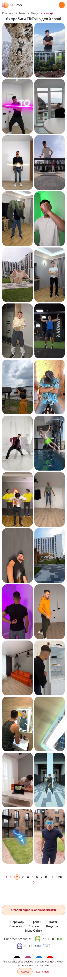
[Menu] (62, 5)
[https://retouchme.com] (49, 939)
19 (54, 877)
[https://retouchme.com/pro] (33, 946)
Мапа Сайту (33, 930)
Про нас (34, 926)
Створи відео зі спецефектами (33, 910)
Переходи (17, 922)
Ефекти (36, 922)
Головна (7, 13)
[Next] (33, 882)
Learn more (42, 971)
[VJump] (12, 5)
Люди (34, 13)
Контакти (15, 926)
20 (60, 877)
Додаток (52, 926)
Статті (52, 922)
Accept (25, 971)
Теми (22, 13)
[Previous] (6, 877)
